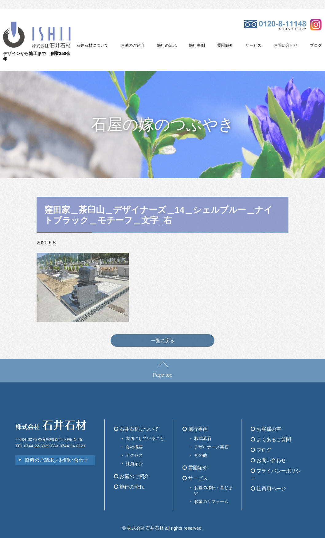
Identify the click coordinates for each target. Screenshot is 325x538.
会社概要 (134, 447)
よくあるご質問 (271, 439)
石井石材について (92, 45)
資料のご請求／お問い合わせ (56, 460)
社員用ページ (268, 488)
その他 (200, 455)
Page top (162, 372)
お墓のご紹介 (133, 45)
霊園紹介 (225, 45)
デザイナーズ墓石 (211, 447)
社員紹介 (134, 463)
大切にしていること (145, 438)
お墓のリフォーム (211, 501)
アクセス (134, 455)
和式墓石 (202, 438)
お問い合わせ (286, 45)
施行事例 (197, 45)
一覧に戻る (162, 340)
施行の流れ (167, 45)
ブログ (316, 45)
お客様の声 (266, 429)
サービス (253, 45)
